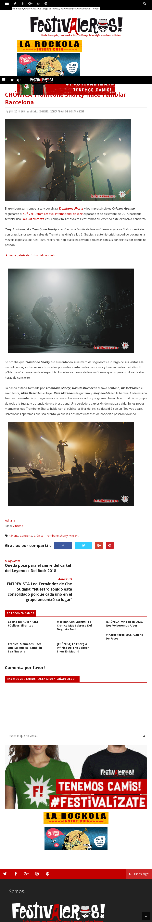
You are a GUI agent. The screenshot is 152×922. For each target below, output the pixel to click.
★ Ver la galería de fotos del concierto (30, 255)
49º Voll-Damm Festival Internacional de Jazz (53, 214)
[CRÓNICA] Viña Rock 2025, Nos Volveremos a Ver (124, 605)
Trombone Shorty (70, 208)
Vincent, (80, 111)
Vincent (18, 526)
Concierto (26, 535)
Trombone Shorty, (67, 111)
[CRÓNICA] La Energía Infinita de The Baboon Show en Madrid (73, 629)
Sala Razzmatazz (33, 219)
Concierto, (44, 111)
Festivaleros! (12, 918)
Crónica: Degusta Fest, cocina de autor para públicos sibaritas (24, 603)
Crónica (39, 535)
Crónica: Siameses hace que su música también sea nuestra (25, 629)
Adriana (10, 520)
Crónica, (53, 111)
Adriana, (34, 111)
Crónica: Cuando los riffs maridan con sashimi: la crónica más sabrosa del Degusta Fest (75, 605)
